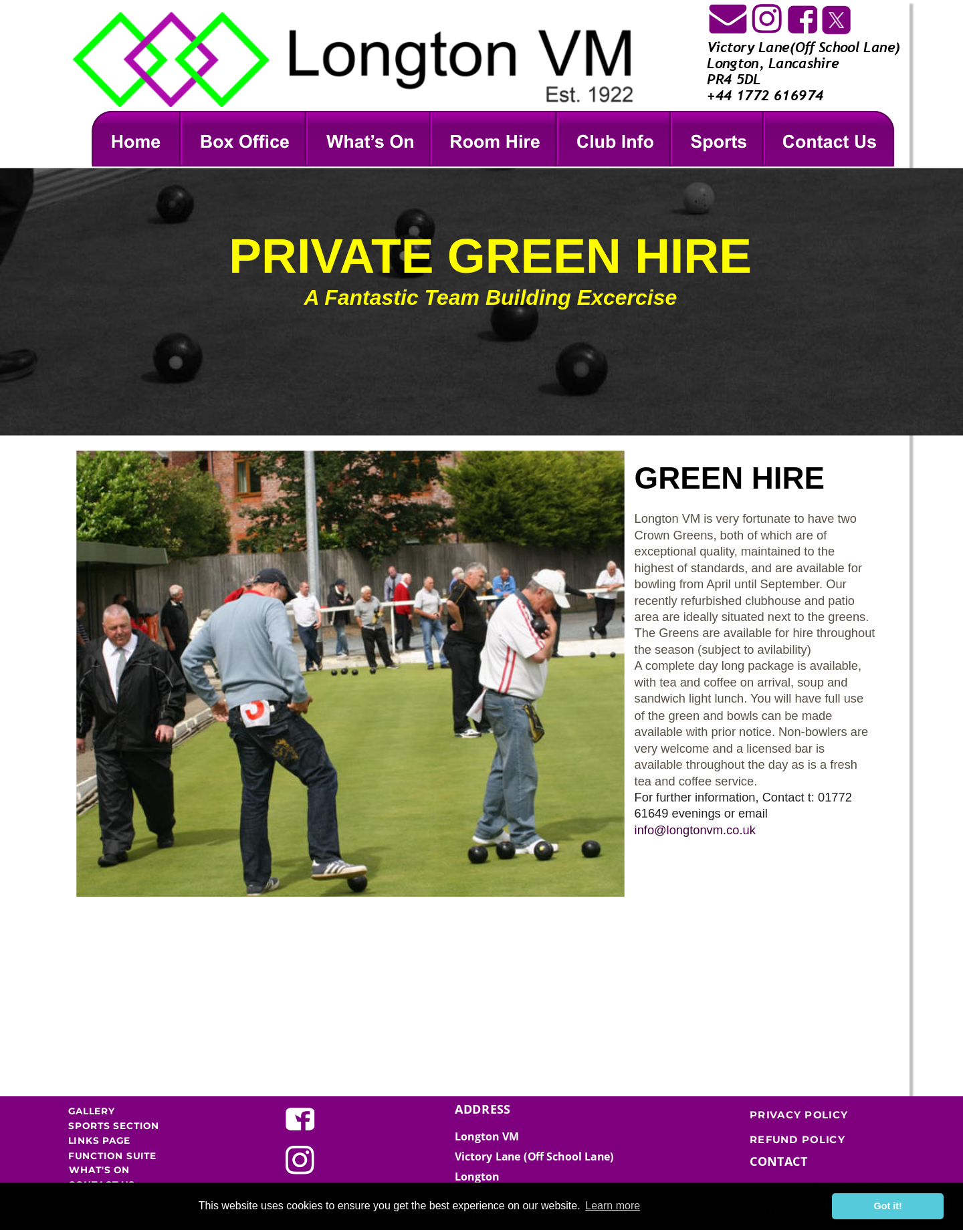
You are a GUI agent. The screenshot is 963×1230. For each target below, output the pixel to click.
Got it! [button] (888, 1206)
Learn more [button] (612, 1205)
